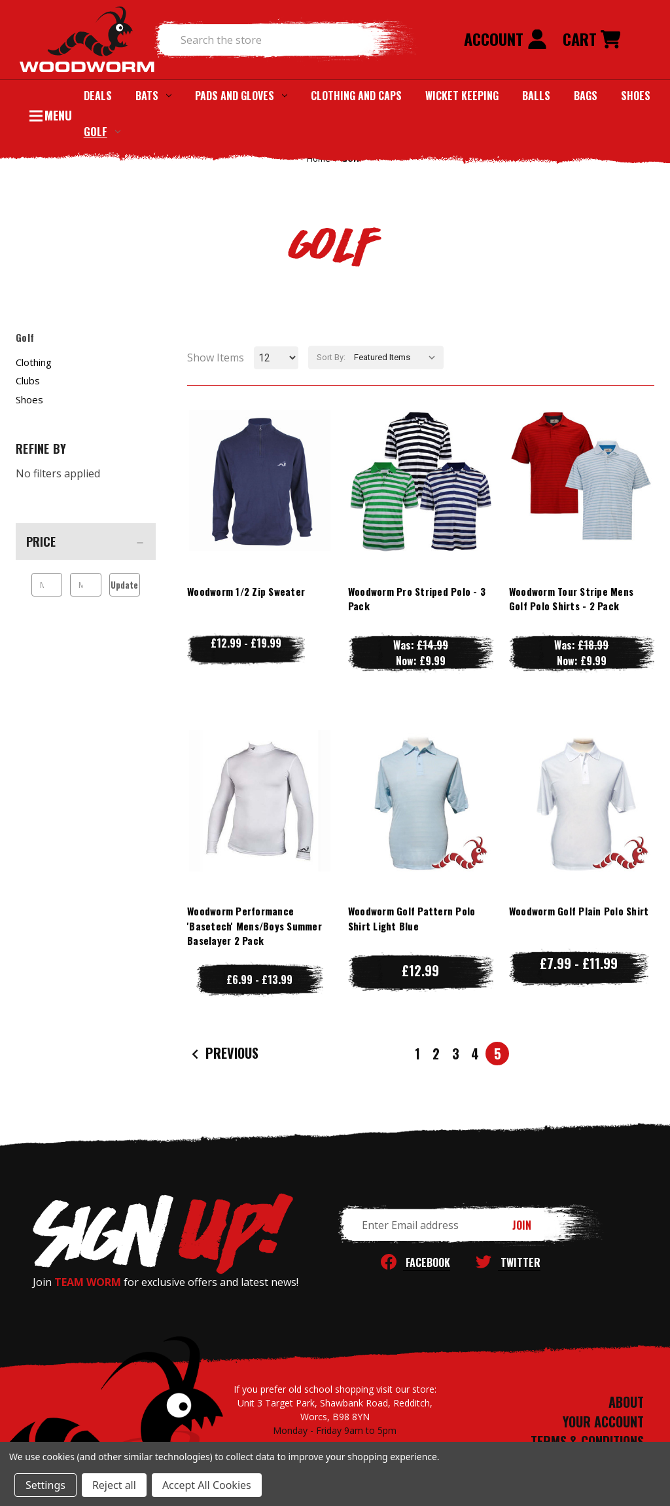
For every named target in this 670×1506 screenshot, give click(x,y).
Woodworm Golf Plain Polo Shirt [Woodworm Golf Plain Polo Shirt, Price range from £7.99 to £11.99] (579, 911)
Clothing (34, 362)
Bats (153, 95)
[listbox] (397, 357)
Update (124, 584)
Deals (98, 95)
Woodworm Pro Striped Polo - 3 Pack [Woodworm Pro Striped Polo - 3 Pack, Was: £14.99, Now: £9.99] (416, 599)
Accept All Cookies (206, 1485)
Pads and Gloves (241, 95)
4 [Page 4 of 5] (475, 1053)
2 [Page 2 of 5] (436, 1053)
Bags (585, 95)
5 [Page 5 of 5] (497, 1053)
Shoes (635, 95)
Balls (536, 95)
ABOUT (626, 1402)
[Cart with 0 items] (591, 40)
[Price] (86, 541)
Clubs (28, 380)
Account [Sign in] (505, 38)
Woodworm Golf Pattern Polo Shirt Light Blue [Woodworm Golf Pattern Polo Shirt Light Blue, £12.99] (412, 918)
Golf (102, 131)
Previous (223, 1054)
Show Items (215, 357)
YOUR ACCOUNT (603, 1421)
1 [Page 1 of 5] (417, 1053)
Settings (45, 1485)
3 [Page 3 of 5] (455, 1053)
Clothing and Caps (356, 95)
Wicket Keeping (462, 95)
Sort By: (331, 357)
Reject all (114, 1485)
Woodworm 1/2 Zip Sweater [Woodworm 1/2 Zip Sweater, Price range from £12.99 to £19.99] (246, 591)
